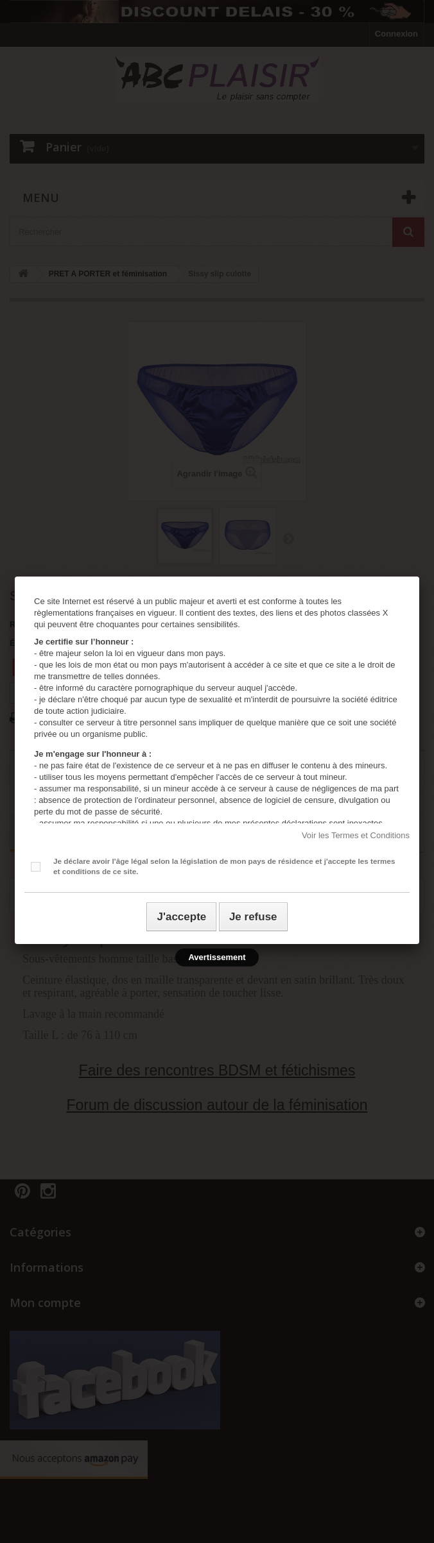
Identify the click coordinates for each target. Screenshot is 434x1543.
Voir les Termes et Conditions (356, 835)
